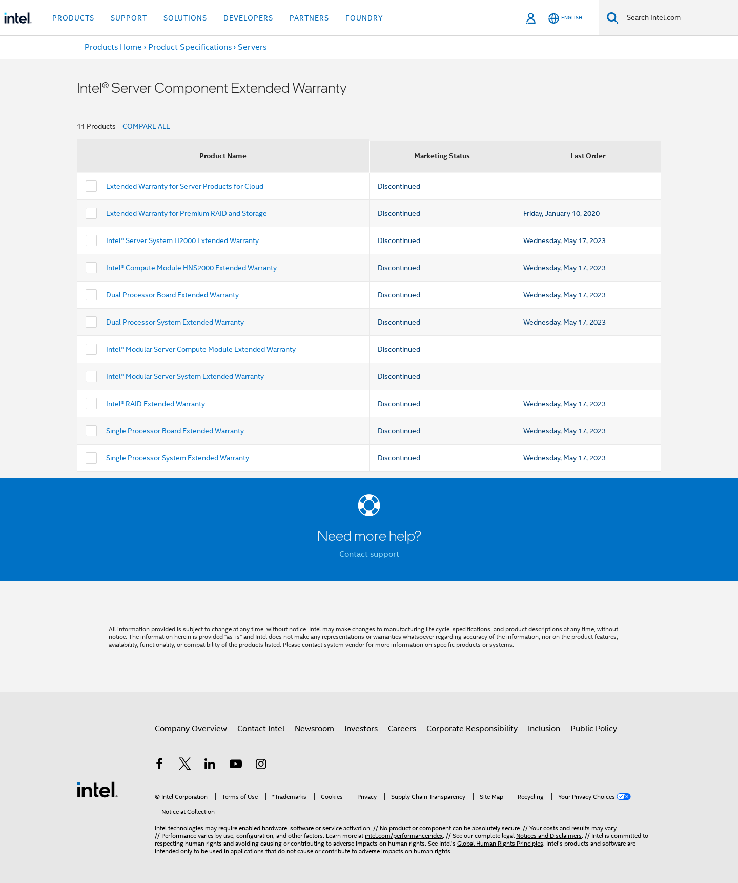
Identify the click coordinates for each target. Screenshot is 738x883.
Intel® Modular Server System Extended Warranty (185, 376)
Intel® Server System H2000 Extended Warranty (182, 240)
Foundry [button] (364, 18)
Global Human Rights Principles (500, 843)
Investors (361, 729)
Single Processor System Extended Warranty (177, 458)
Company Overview (191, 729)
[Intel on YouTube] (235, 765)
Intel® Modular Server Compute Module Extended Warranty (201, 349)
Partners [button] (309, 18)
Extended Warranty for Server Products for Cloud (184, 186)
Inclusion (544, 729)
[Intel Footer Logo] (97, 789)
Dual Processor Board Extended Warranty (172, 294)
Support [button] (129, 18)
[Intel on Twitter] (185, 765)
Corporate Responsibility (472, 729)
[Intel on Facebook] (159, 765)
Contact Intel (260, 729)
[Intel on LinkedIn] (210, 765)
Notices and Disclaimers (549, 835)
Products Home (113, 47)
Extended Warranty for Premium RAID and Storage (186, 213)
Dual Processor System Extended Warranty (175, 322)
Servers (252, 47)
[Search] (613, 17)
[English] (565, 18)
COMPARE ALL (146, 126)
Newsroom (314, 729)
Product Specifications (190, 47)
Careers (402, 729)
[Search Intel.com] (678, 18)
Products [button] (73, 18)
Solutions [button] (185, 18)
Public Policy (593, 729)
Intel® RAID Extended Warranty (155, 403)
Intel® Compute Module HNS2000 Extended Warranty (191, 267)
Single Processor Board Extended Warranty (175, 430)
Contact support (369, 554)
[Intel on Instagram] (261, 765)
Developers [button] (248, 18)
